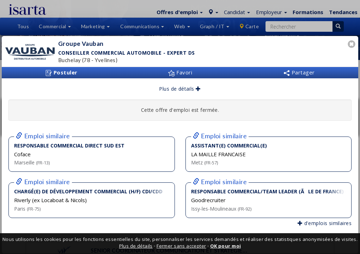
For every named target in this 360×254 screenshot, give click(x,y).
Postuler (61, 73)
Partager (299, 72)
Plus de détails (180, 88)
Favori (180, 72)
